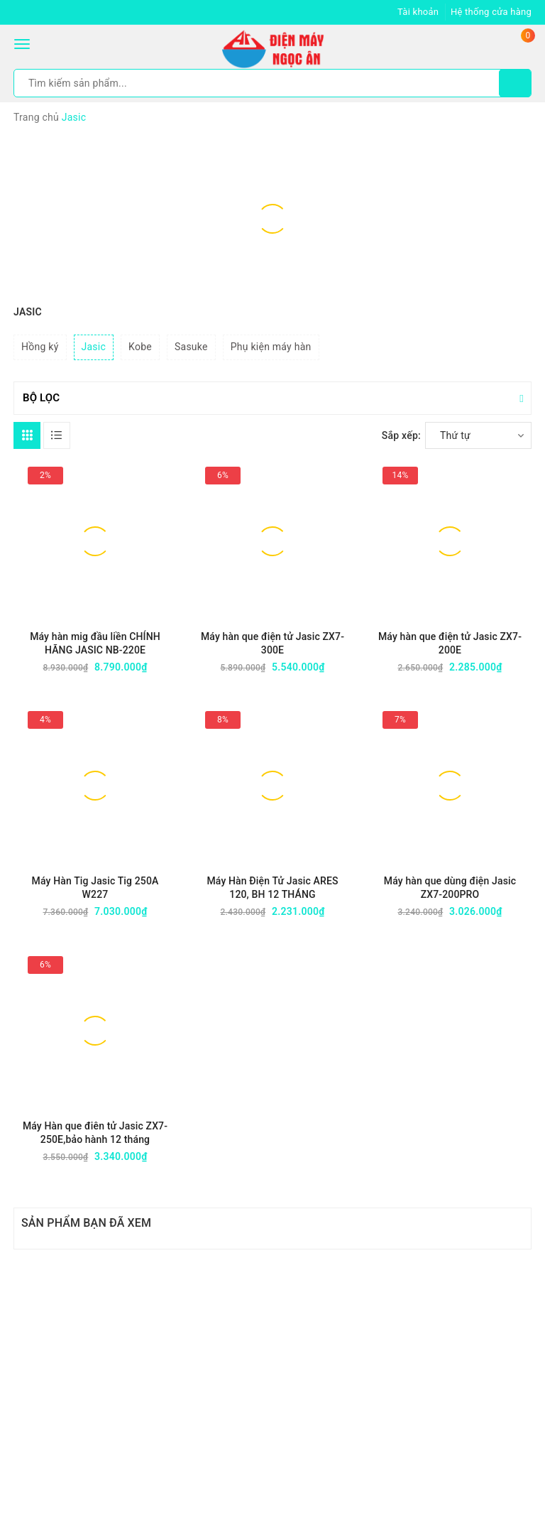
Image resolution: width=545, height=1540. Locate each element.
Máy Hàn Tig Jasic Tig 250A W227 (95, 887)
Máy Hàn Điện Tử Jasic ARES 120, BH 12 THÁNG (272, 887)
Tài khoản (418, 11)
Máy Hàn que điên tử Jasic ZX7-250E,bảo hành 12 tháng (95, 1132)
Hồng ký (40, 346)
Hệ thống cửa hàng (491, 11)
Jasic (94, 346)
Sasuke (191, 346)
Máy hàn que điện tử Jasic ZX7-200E (450, 643)
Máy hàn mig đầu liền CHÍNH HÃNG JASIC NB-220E (95, 643)
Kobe (140, 346)
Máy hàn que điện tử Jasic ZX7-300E (272, 643)
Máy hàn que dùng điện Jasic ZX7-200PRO (450, 887)
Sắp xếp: (401, 435)
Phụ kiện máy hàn (271, 346)
